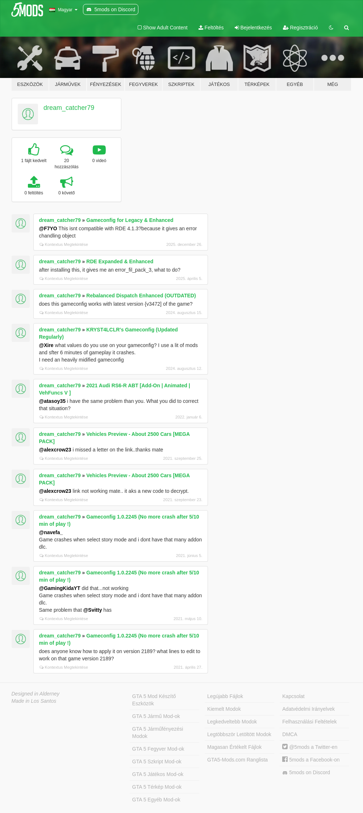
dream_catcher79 (68, 107)
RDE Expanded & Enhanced (119, 261)
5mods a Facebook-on (310, 759)
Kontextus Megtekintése (63, 244)
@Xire (46, 345)
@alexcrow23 (55, 450)
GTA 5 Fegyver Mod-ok (158, 749)
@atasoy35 (52, 401)
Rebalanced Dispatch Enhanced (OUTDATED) (141, 295)
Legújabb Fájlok (225, 696)
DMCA (289, 734)
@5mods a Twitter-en (309, 747)
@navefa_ (51, 532)
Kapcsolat (293, 696)
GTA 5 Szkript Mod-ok (157, 761)
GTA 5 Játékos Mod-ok (157, 774)
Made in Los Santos (34, 701)
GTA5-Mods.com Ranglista (237, 760)
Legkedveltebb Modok (232, 722)
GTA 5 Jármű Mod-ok (156, 716)
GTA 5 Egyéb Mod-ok (156, 799)
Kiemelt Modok (224, 709)
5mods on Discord (306, 772)
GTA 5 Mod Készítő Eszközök (154, 699)
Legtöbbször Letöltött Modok (239, 734)
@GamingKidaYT (59, 588)
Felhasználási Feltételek (309, 722)
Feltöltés (211, 27)
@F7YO (48, 228)
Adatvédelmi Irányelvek (308, 709)
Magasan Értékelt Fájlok (234, 747)
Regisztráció (300, 27)
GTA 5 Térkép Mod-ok (157, 787)
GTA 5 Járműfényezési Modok (157, 732)
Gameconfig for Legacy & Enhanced (129, 220)
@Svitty (92, 610)
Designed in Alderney (36, 694)
